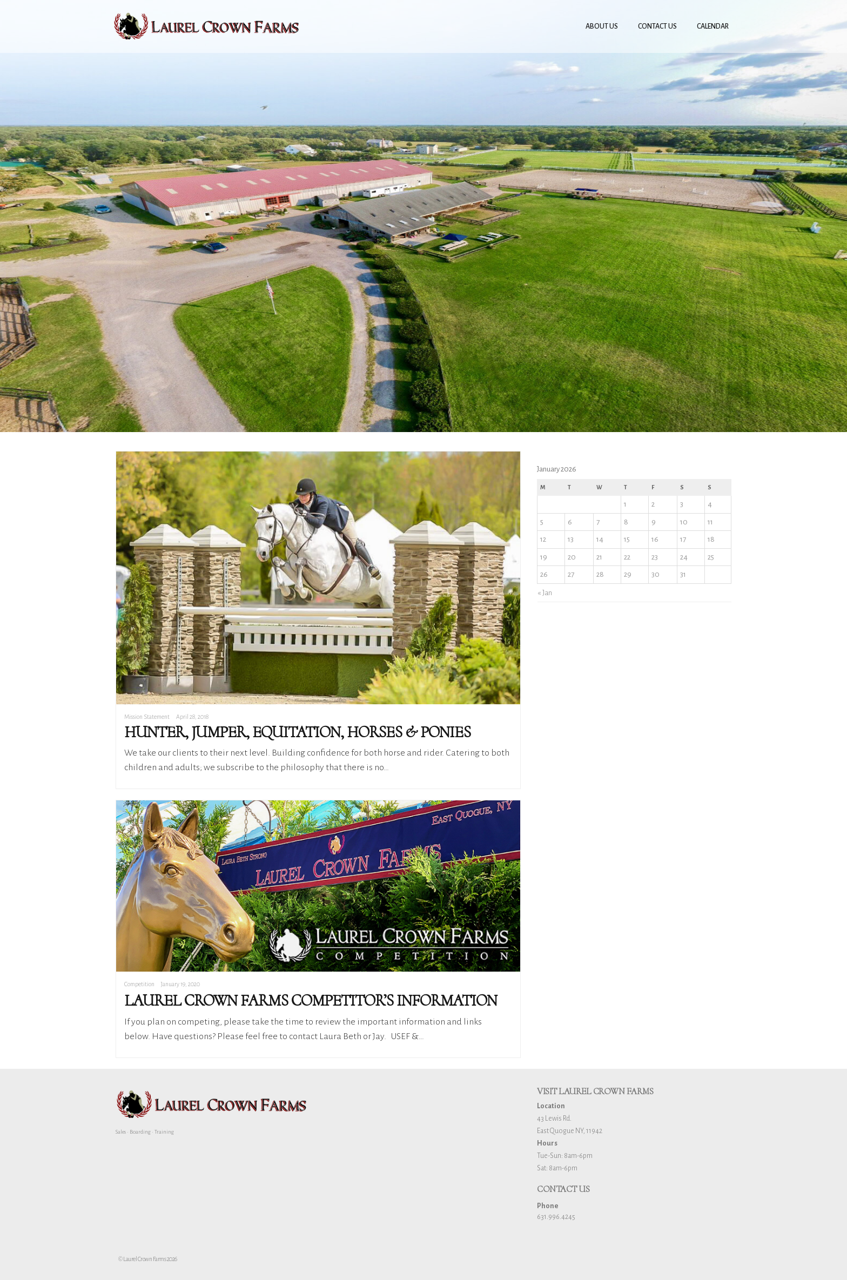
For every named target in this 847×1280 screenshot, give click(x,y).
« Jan (544, 593)
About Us (602, 26)
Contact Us (657, 26)
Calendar (713, 26)
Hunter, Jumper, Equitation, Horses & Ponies (297, 732)
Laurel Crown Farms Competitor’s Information (310, 1000)
